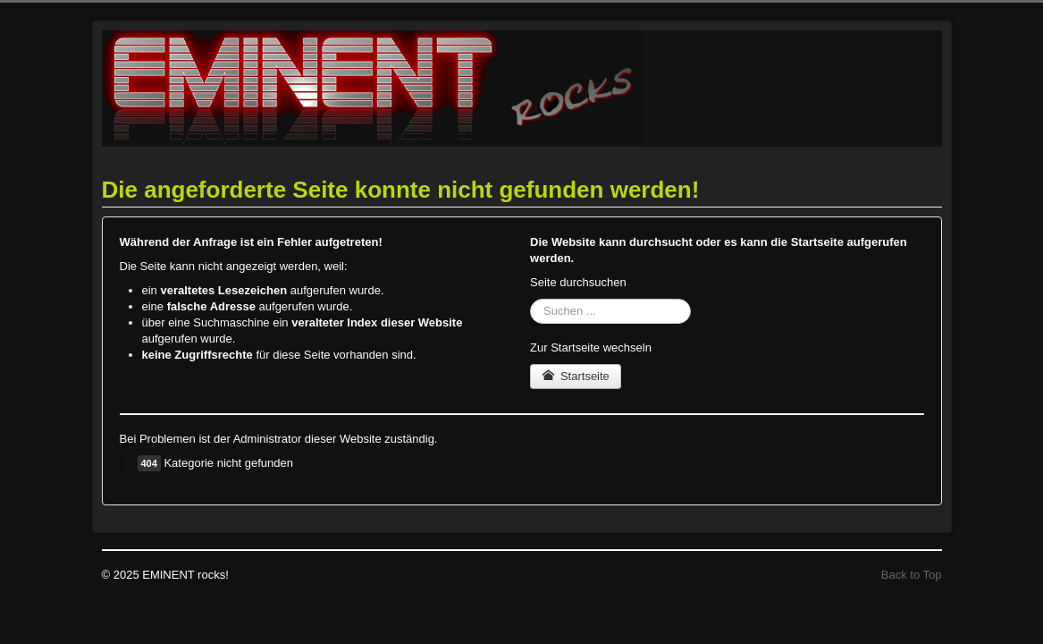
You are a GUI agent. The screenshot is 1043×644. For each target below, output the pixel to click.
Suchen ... (530, 299)
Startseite (576, 376)
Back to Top (911, 574)
